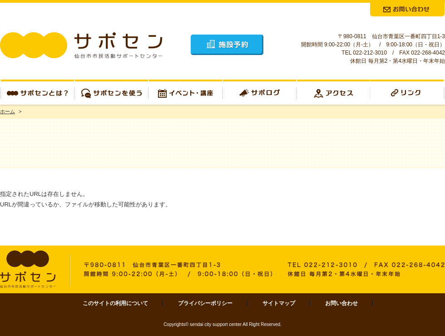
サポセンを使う (111, 92)
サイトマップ (278, 303)
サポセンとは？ (37, 92)
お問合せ (407, 9)
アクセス (334, 92)
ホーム (7, 111)
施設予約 (227, 45)
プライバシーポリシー (205, 303)
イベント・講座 (185, 92)
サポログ (259, 92)
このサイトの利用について (115, 303)
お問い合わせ (341, 303)
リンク (408, 92)
